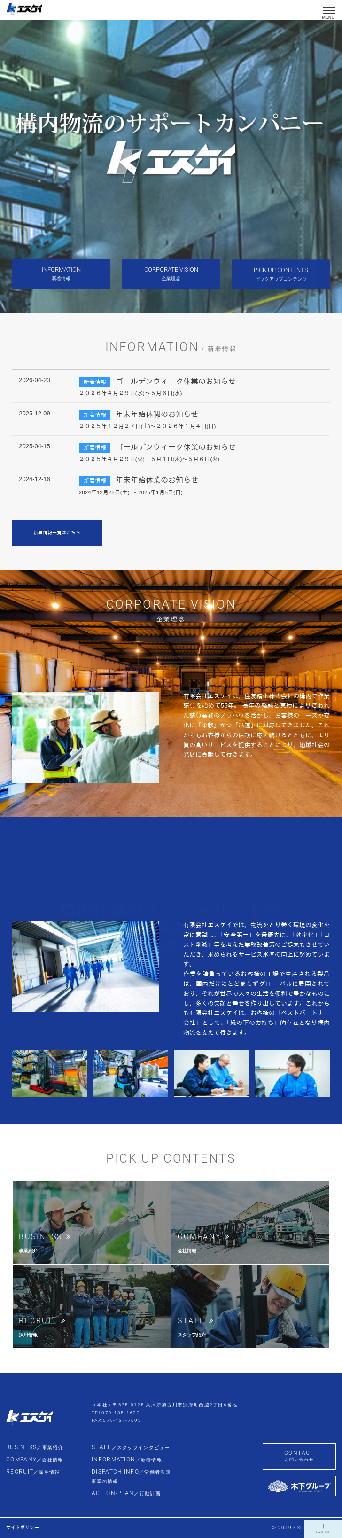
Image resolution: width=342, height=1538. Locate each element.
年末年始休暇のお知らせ (157, 414)
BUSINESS (34, 1447)
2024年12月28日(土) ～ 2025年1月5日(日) (131, 492)
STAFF (131, 1447)
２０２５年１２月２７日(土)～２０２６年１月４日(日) (147, 426)
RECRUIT (33, 1471)
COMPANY (34, 1459)
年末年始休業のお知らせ (157, 480)
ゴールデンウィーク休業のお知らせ (176, 381)
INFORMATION (127, 1459)
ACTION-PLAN (126, 1493)
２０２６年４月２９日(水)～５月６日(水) (130, 393)
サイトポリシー (22, 1527)
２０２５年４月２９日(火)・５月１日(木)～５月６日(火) (149, 459)
